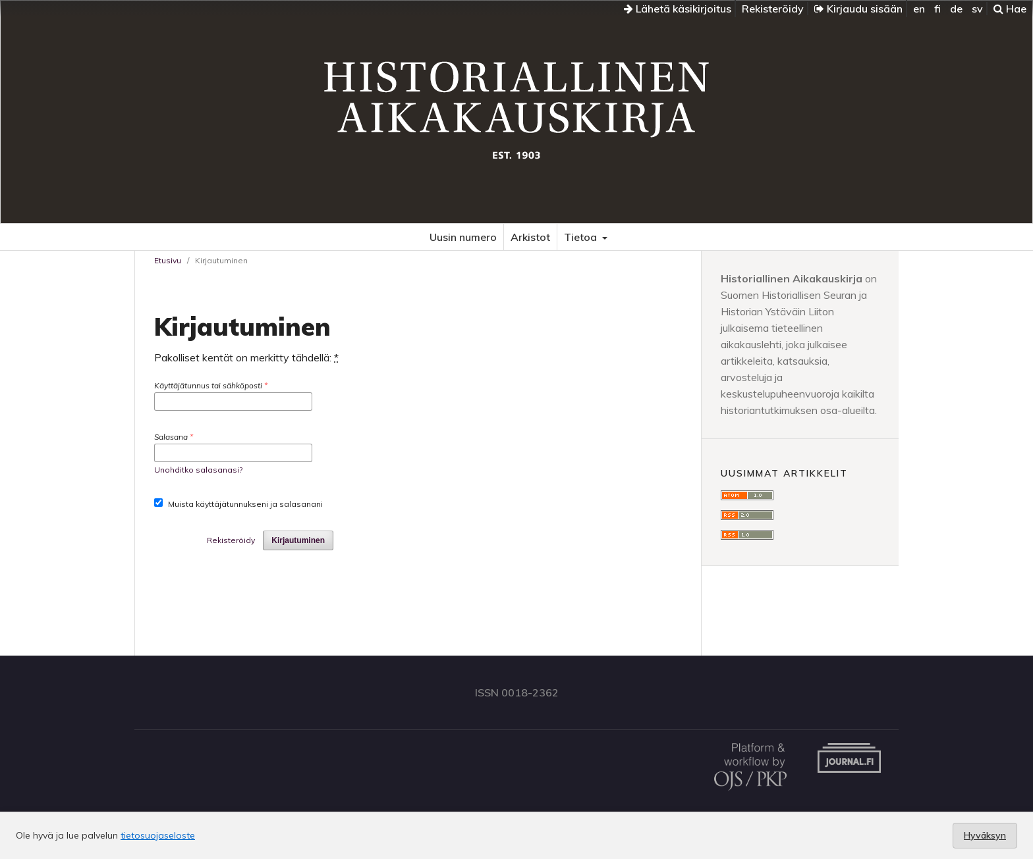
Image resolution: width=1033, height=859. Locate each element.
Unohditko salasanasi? (198, 470)
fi (937, 8)
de (956, 8)
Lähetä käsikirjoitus (677, 8)
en (919, 8)
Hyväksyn (985, 835)
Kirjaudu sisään (858, 8)
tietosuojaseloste (158, 835)
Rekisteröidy (773, 8)
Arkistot (530, 237)
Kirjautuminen (298, 540)
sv (977, 8)
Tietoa (582, 237)
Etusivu (167, 260)
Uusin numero (463, 237)
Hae (1009, 8)
